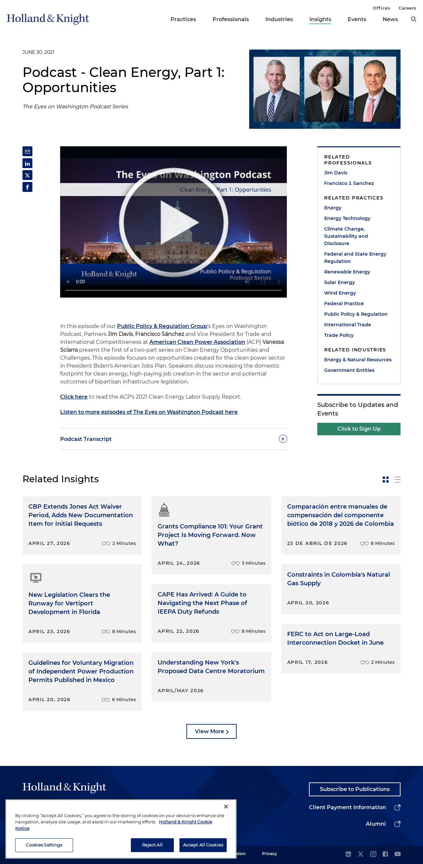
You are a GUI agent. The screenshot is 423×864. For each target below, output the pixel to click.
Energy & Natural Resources (358, 360)
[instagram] (373, 854)
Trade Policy (339, 335)
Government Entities (349, 370)
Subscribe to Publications (355, 789)
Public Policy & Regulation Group (162, 326)
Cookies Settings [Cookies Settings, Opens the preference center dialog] (44, 844)
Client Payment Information (347, 807)
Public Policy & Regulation (356, 314)
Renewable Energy (347, 272)
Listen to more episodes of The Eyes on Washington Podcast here (149, 412)
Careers (407, 8)
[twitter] (361, 854)
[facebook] (385, 854)
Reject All (152, 844)
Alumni (376, 824)
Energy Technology (347, 218)
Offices (381, 8)
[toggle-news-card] (386, 480)
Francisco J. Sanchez (349, 183)
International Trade (347, 325)
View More (209, 731)
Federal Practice (344, 303)
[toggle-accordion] (173, 439)
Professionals (230, 19)
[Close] (226, 806)
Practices (183, 19)
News (390, 19)
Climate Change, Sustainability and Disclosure (346, 236)
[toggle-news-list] (398, 480)
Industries (279, 19)
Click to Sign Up (359, 429)
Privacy (269, 853)
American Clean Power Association (197, 342)
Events (357, 19)
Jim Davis (335, 173)
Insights (320, 19)
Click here (74, 397)
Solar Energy (339, 282)
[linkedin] (348, 854)
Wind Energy (340, 293)
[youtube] (398, 854)
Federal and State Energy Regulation (355, 257)
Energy (332, 208)
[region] (121, 829)
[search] (413, 19)
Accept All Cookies (203, 844)
